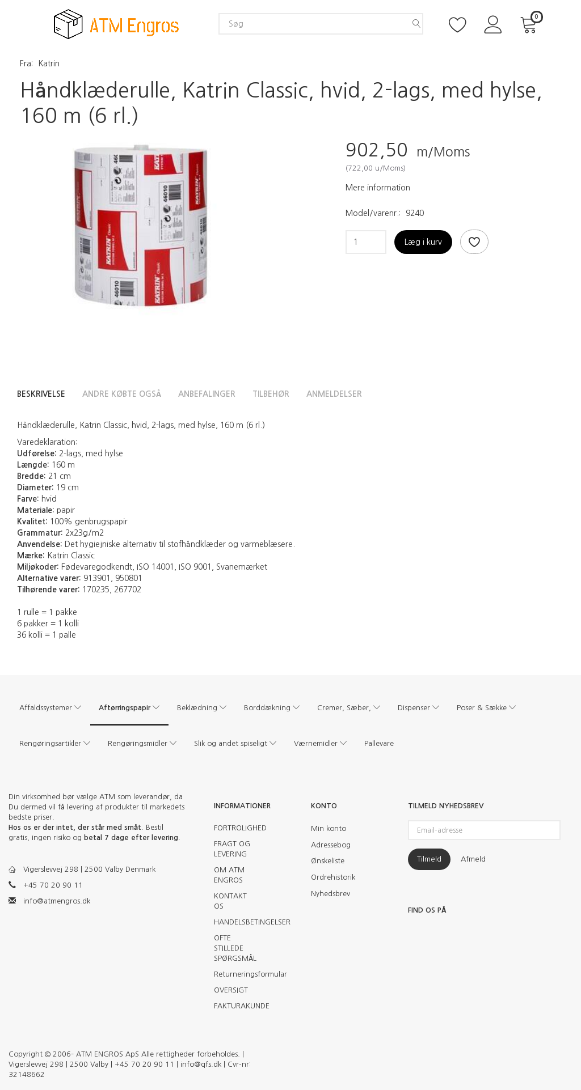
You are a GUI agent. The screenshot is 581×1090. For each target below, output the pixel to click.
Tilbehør (270, 394)
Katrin (49, 63)
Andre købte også (121, 394)
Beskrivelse (41, 394)
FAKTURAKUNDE (239, 1006)
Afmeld (473, 859)
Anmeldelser (334, 394)
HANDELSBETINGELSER (239, 922)
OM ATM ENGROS (229, 875)
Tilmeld (429, 859)
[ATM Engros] (116, 23)
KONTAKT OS (230, 901)
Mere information (378, 188)
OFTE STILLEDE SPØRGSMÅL (235, 948)
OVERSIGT (231, 990)
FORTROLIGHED (239, 828)
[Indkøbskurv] (530, 23)
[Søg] (416, 23)
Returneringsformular (239, 974)
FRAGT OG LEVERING (232, 849)
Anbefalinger (206, 394)
